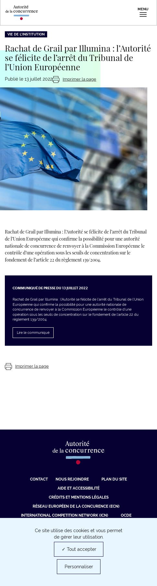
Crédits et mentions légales (79, 497)
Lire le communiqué (33, 333)
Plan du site (114, 479)
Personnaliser (79, 566)
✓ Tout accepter (79, 549)
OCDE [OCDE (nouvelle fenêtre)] (126, 515)
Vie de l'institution (26, 34)
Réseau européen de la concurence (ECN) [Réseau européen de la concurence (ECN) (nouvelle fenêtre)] (76, 506)
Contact (39, 479)
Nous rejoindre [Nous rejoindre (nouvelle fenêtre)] (72, 479)
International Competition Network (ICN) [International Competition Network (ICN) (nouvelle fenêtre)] (64, 515)
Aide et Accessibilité (78, 488)
